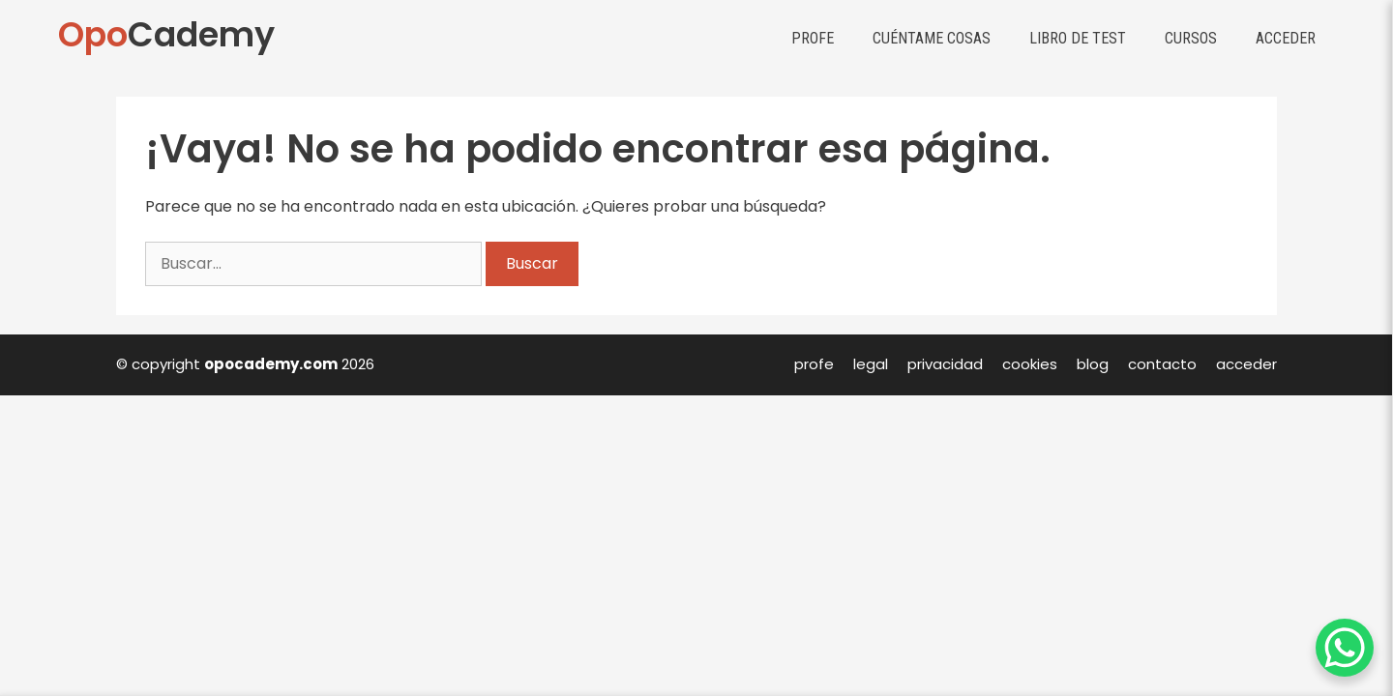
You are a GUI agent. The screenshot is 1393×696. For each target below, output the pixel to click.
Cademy (166, 34)
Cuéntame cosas (932, 38)
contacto (1162, 364)
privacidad (945, 364)
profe (814, 364)
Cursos (1191, 38)
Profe (812, 38)
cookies (1029, 364)
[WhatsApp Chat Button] (1345, 648)
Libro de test (1077, 38)
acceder (1246, 364)
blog (1093, 364)
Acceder (1286, 38)
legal (870, 364)
